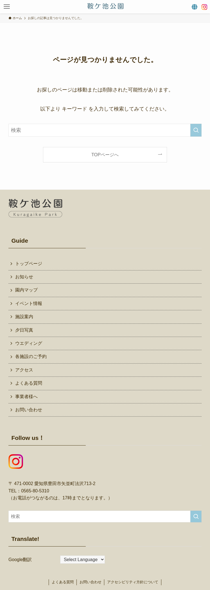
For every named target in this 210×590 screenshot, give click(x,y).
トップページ (28, 263)
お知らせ (24, 276)
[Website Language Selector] (82, 559)
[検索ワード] (105, 130)
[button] (6, 6)
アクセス (24, 370)
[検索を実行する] (196, 130)
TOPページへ (105, 154)
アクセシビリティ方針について (132, 582)
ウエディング (28, 343)
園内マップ (26, 290)
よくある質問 (28, 383)
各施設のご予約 (31, 356)
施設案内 (24, 316)
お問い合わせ (28, 409)
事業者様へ (26, 396)
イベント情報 (28, 303)
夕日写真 (24, 330)
